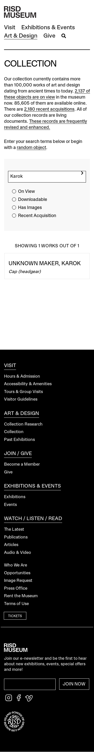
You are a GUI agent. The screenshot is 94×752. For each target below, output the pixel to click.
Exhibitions (14, 497)
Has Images (30, 208)
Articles (11, 545)
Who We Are (15, 565)
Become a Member (22, 464)
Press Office (15, 588)
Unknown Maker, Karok (45, 263)
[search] (82, 173)
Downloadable (32, 200)
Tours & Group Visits (23, 392)
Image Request (18, 581)
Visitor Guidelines (20, 399)
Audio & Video (17, 553)
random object (31, 148)
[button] (9, 28)
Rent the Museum (21, 596)
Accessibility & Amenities (28, 384)
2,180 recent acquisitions (49, 109)
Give (8, 472)
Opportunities (17, 573)
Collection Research (23, 424)
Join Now (74, 684)
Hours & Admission (22, 376)
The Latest (14, 529)
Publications (16, 537)
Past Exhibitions (19, 440)
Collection (14, 432)
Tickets (15, 616)
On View (26, 192)
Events (10, 505)
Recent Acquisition (37, 216)
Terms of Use (16, 604)
